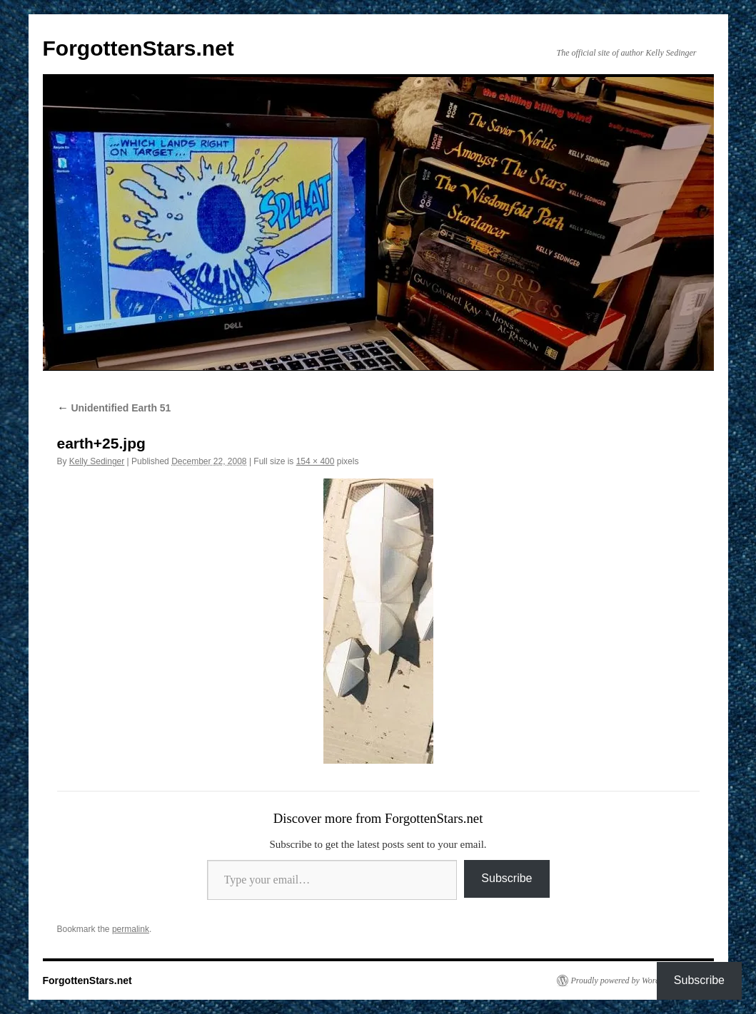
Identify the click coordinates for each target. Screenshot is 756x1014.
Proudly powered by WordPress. (626, 980)
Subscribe (506, 878)
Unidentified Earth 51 (114, 408)
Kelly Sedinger (96, 461)
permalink (130, 929)
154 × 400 (315, 461)
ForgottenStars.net (138, 48)
